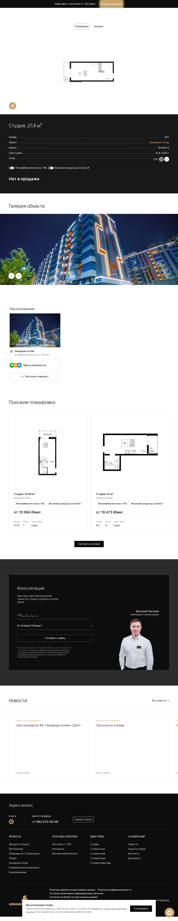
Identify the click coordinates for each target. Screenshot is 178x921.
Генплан (98, 26)
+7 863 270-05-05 (135, 12)
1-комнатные (97, 849)
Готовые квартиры (100, 863)
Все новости (159, 700)
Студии (94, 844)
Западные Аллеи (159, 142)
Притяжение (16, 849)
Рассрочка (58, 849)
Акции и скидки (137, 849)
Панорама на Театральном (24, 853)
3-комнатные (97, 858)
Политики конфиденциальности (32, 652)
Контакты (133, 853)
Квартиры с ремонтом (102, 867)
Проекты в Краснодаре (22, 877)
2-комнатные (97, 853)
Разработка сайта (156, 905)
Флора (12, 858)
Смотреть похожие (89, 544)
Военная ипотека (62, 858)
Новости (133, 844)
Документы (134, 858)
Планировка (82, 26)
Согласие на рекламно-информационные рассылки (76, 898)
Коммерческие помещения (24, 867)
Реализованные (17, 872)
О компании (136, 836)
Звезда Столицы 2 (19, 844)
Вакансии (133, 863)
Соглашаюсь (141, 908)
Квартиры (97, 836)
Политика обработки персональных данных (72, 894)
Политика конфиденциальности (114, 894)
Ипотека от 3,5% (61, 844)
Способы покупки (64, 836)
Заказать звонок (83, 819)
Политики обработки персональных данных (49, 650)
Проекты (15, 836)
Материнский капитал (65, 853)
